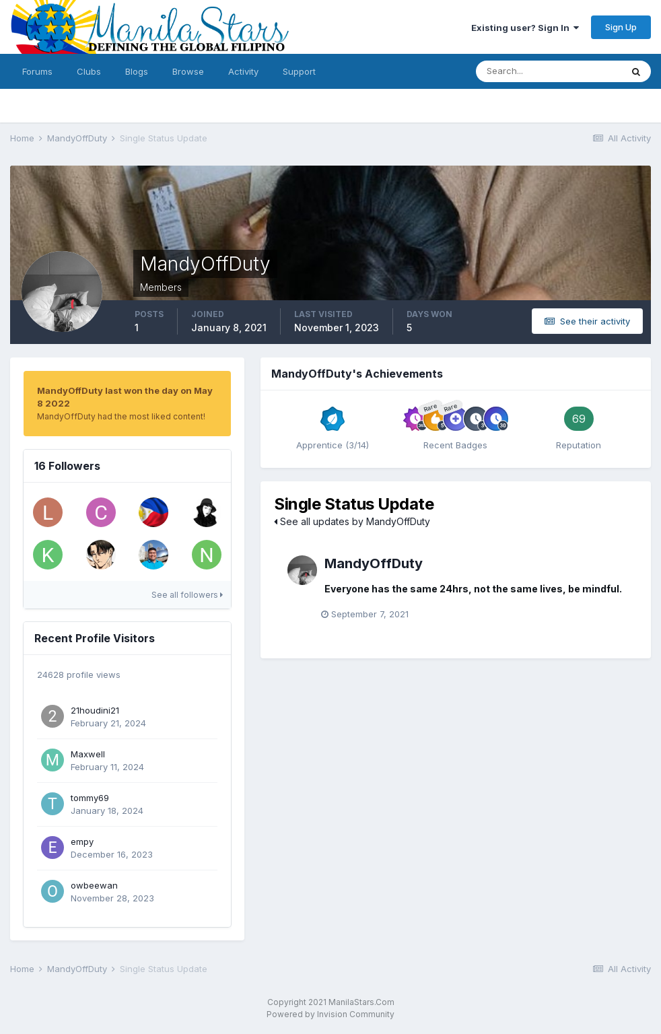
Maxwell (88, 754)
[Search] (548, 71)
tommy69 (90, 797)
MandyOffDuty (373, 563)
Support (299, 71)
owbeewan (94, 885)
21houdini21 (95, 710)
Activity (243, 71)
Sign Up (621, 27)
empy (82, 841)
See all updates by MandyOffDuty (352, 521)
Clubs (89, 71)
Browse (188, 71)
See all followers (187, 595)
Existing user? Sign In (525, 27)
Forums (37, 71)
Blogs (136, 71)
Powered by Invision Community (330, 1014)
